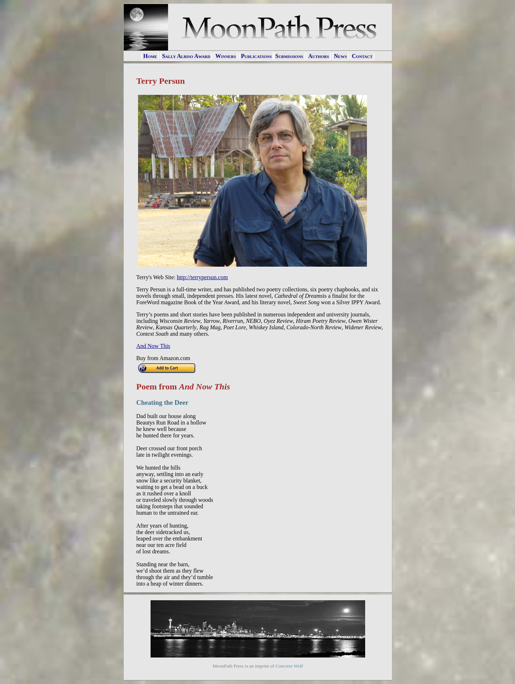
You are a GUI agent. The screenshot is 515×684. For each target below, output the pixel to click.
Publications (256, 56)
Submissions (289, 56)
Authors (318, 56)
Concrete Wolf (289, 666)
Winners (225, 56)
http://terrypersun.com (202, 277)
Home (150, 56)
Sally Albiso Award (186, 56)
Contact (362, 56)
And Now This (153, 346)
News (340, 56)
